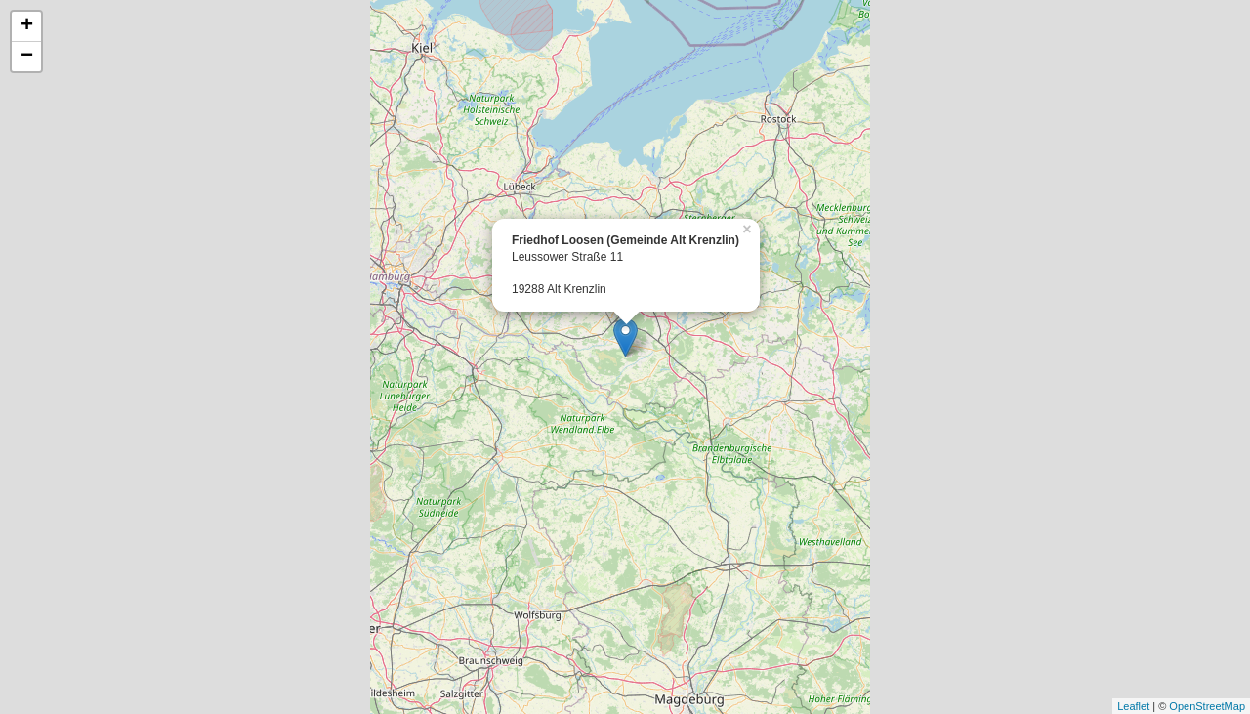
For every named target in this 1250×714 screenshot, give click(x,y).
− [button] (27, 56)
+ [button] (27, 26)
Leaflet (1133, 706)
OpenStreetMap (1207, 706)
